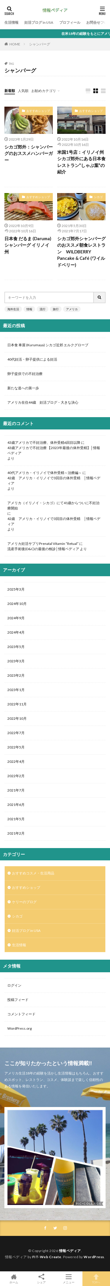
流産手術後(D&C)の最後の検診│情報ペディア (43, 549)
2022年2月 (16, 776)
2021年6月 (16, 804)
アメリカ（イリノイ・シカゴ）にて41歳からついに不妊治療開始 (53, 505)
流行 (42, 309)
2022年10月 (17, 718)
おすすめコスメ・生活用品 (33, 873)
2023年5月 (16, 646)
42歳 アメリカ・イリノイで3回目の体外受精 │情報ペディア (53, 480)
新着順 (9, 90)
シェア (41, 1279)
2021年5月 (16, 819)
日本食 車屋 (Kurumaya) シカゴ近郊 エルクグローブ (47, 345)
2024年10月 (17, 603)
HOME (14, 44)
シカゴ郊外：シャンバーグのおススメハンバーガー (28, 153)
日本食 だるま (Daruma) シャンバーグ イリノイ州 (27, 245)
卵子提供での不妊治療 (25, 373)
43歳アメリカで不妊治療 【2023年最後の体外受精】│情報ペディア (53, 450)
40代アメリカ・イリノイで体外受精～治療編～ (44, 472)
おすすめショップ (38, 110)
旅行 (56, 309)
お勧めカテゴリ (43, 90)
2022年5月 (16, 747)
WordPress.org (19, 1028)
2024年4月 (16, 632)
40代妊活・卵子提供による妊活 (34, 359)
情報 (29, 309)
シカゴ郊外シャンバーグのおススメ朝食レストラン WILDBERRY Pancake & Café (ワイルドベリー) (81, 251)
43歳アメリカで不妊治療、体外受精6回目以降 (43, 442)
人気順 (23, 90)
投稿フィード (17, 999)
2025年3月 (16, 589)
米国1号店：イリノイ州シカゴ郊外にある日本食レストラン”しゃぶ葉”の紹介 (81, 162)
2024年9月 (16, 618)
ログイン (14, 985)
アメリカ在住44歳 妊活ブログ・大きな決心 (42, 402)
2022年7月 (16, 733)
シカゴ (98, 197)
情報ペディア (70, 1251)
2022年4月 (16, 761)
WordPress (94, 1257)
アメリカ (72, 309)
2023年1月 (16, 690)
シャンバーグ (39, 44)
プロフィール (69, 22)
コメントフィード (21, 1014)
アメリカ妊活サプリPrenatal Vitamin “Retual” (43, 543)
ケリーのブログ (24, 902)
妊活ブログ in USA (38, 22)
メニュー (69, 1279)
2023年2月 (16, 675)
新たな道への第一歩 (23, 388)
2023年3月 (16, 661)
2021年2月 (16, 833)
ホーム (14, 1279)
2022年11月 (17, 704)
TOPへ (96, 1279)
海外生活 (13, 309)
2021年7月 (16, 790)
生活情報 (11, 22)
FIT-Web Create (46, 1257)
